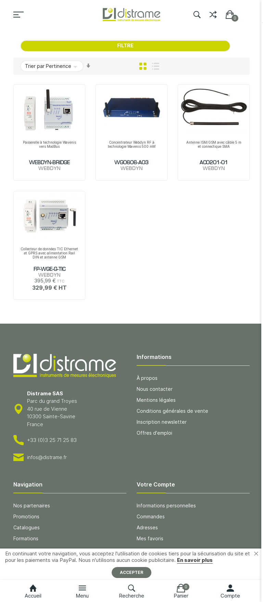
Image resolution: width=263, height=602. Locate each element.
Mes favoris (150, 538)
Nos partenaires (31, 505)
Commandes (151, 516)
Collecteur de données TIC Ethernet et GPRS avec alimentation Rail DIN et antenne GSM (49, 253)
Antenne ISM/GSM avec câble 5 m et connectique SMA (213, 144)
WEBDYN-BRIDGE (49, 162)
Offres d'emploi (154, 433)
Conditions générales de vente (172, 411)
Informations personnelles (166, 505)
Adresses (147, 527)
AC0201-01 (214, 162)
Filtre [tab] (125, 45)
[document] (131, 564)
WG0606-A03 (131, 162)
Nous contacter (155, 389)
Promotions (26, 516)
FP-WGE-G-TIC (49, 269)
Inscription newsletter (162, 422)
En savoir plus (195, 560)
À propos (147, 378)
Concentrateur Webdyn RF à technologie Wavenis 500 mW (131, 144)
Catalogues (26, 527)
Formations (25, 538)
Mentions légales (156, 400)
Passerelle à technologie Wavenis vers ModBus (49, 144)
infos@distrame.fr (47, 457)
